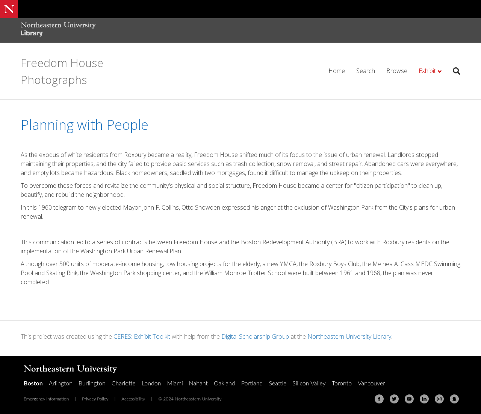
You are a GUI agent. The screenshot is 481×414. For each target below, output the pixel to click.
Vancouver (371, 383)
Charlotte (124, 383)
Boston (33, 383)
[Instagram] (439, 398)
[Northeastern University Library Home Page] (58, 30)
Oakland (224, 383)
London (151, 383)
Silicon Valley (308, 383)
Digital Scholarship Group (255, 336)
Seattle (277, 383)
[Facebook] (379, 398)
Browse (396, 71)
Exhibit (427, 71)
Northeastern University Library (349, 336)
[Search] (453, 71)
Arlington (61, 383)
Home (336, 71)
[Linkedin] (424, 398)
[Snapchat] (454, 398)
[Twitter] (394, 398)
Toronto (342, 383)
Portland (252, 383)
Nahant (198, 383)
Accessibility (133, 399)
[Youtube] (409, 398)
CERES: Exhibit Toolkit (141, 336)
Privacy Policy (95, 399)
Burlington (92, 383)
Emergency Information (46, 399)
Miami (175, 383)
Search (365, 71)
